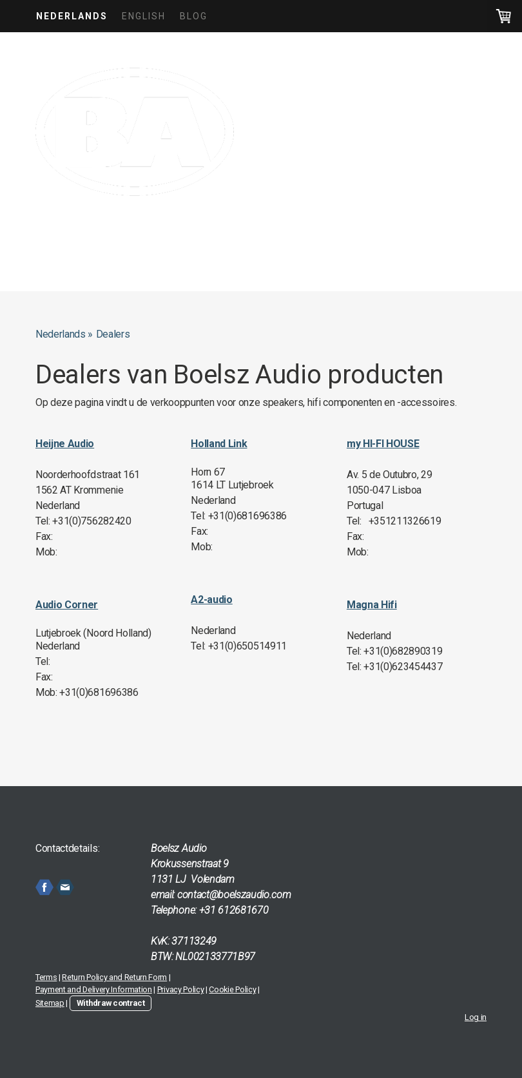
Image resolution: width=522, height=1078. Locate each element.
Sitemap (49, 1003)
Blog (194, 16)
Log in (476, 1017)
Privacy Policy (180, 989)
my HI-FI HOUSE (383, 444)
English (144, 16)
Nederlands (72, 16)
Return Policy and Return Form (114, 977)
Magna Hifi (372, 605)
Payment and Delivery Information (93, 989)
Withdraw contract (111, 1003)
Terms (46, 977)
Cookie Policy (232, 989)
